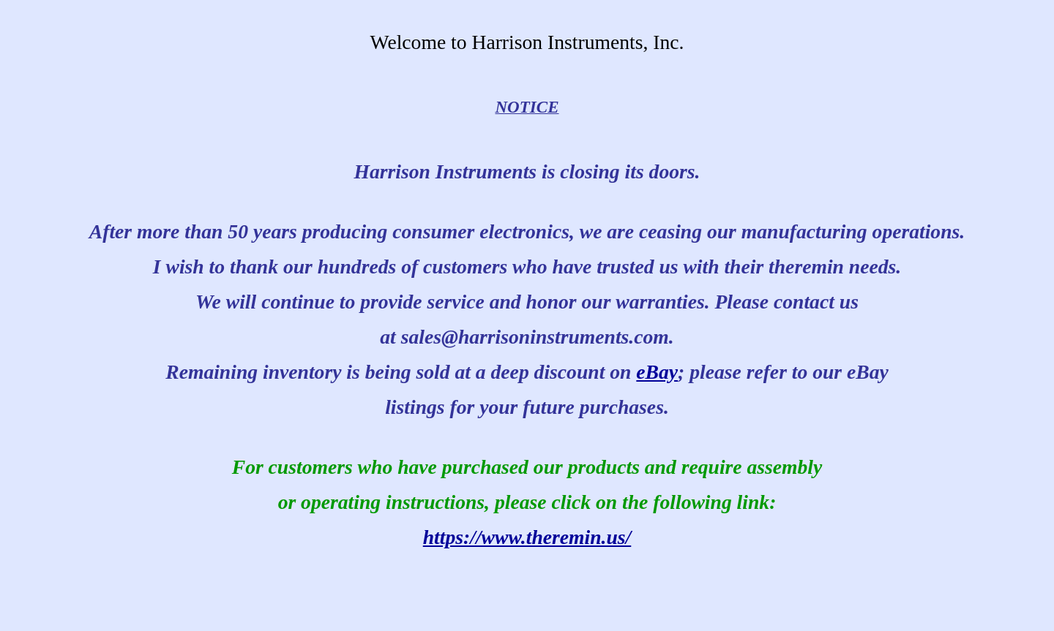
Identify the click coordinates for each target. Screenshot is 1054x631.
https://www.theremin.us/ (527, 537)
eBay (657, 371)
